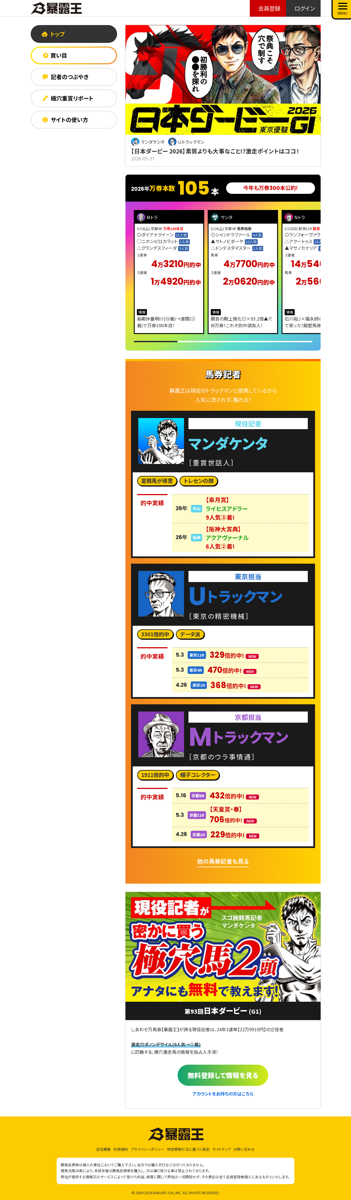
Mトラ (147, 217)
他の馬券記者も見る (223, 861)
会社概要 (103, 1149)
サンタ (222, 217)
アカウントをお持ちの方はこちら (222, 1093)
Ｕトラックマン (186, 142)
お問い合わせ (244, 1149)
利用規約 (120, 1149)
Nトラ (295, 217)
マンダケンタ (147, 142)
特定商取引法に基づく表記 (188, 1149)
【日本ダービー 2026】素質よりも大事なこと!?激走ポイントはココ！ (215, 151)
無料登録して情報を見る (223, 1075)
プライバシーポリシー (147, 1149)
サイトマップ (221, 1149)
